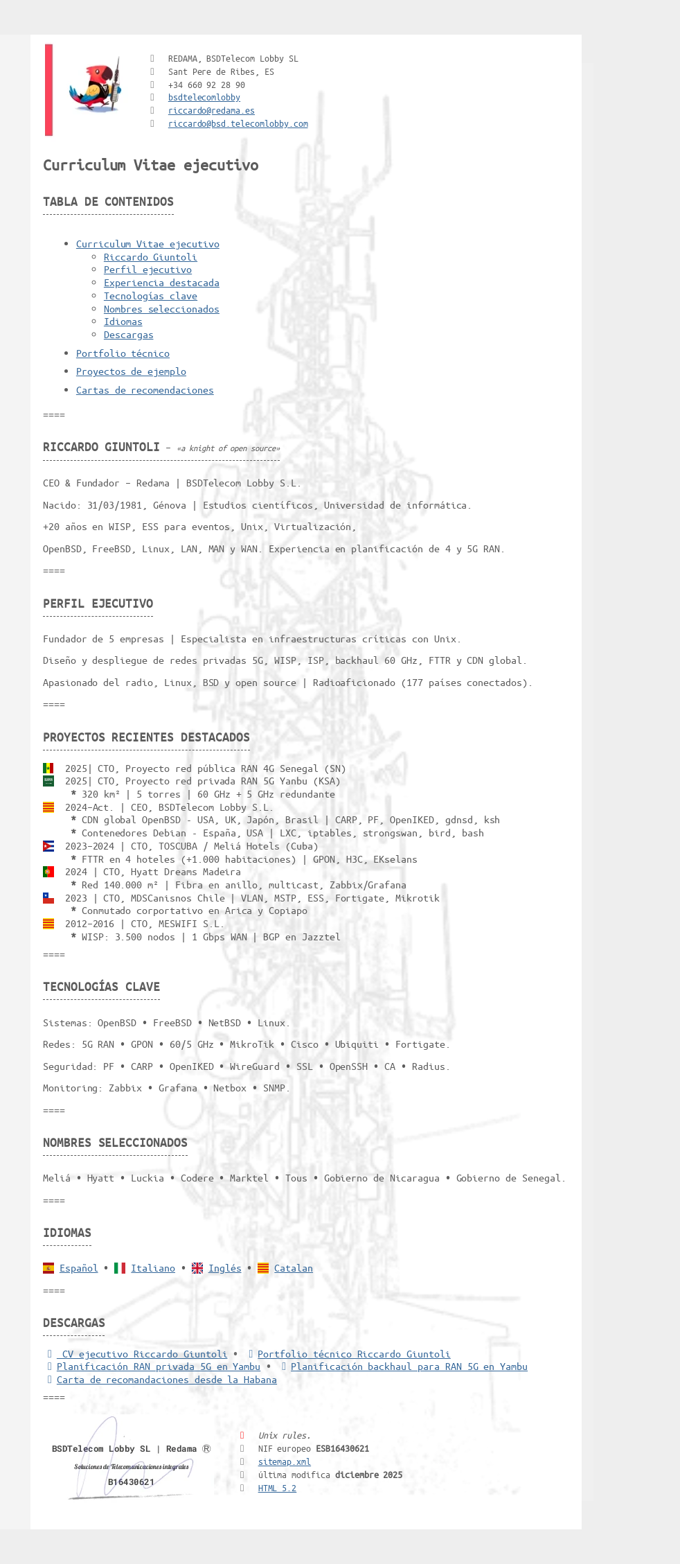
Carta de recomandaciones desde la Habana (160, 1379)
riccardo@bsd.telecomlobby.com (238, 123)
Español (79, 1267)
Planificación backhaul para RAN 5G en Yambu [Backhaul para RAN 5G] (402, 1366)
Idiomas (123, 321)
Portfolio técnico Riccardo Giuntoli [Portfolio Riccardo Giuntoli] (347, 1353)
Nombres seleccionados (162, 308)
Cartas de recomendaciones (145, 389)
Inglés (225, 1267)
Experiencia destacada (162, 282)
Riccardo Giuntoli (150, 256)
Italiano (153, 1267)
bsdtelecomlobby (204, 97)
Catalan (293, 1267)
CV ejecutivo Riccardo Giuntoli (135, 1353)
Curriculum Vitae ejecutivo (148, 243)
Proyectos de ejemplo (131, 370)
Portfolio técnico (123, 352)
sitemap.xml (285, 1461)
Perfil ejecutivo (148, 269)
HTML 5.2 (277, 1487)
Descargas (129, 334)
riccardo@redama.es (211, 110)
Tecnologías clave (150, 295)
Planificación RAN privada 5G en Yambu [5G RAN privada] (151, 1366)
